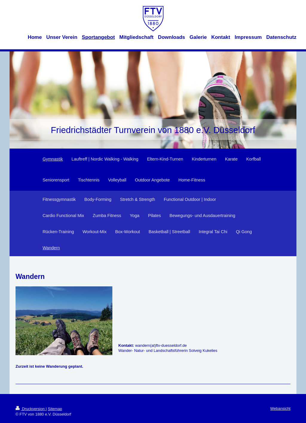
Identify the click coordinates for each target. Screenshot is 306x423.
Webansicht (280, 408)
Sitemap (55, 409)
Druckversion (31, 409)
